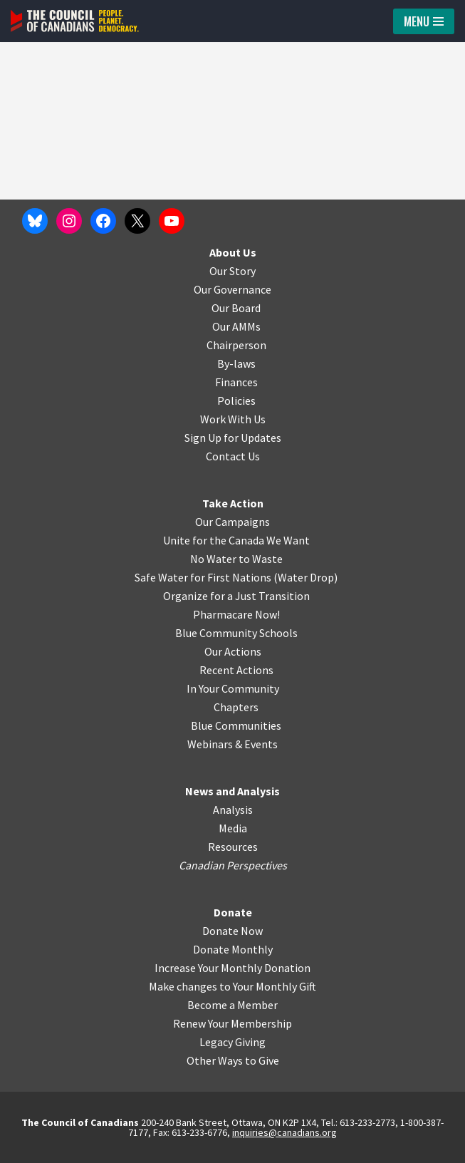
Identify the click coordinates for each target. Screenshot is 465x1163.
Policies (236, 400)
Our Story (232, 271)
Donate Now (232, 931)
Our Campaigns (232, 522)
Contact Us (233, 456)
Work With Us (233, 419)
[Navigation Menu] (423, 21)
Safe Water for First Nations (203, 577)
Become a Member (232, 1005)
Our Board (236, 308)
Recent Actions (236, 670)
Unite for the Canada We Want (236, 540)
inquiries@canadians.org (284, 1132)
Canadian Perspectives (233, 865)
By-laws (236, 363)
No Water (214, 559)
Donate (233, 912)
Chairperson (236, 345)
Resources (233, 846)
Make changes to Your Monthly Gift (232, 986)
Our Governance (232, 289)
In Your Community (233, 688)
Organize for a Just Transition (236, 596)
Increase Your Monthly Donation (232, 968)
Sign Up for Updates (232, 437)
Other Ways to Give (233, 1060)
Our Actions (232, 651)
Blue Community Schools (236, 633)
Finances (236, 382)
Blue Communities (236, 725)
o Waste (263, 559)
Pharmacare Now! (236, 614)
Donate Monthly (233, 949)
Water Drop (306, 577)
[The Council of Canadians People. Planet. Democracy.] (75, 21)
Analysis (233, 809)
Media (233, 828)
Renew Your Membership (232, 1023)
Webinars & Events (232, 744)
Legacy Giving (232, 1042)
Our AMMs (236, 326)
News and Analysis (232, 791)
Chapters (236, 707)
